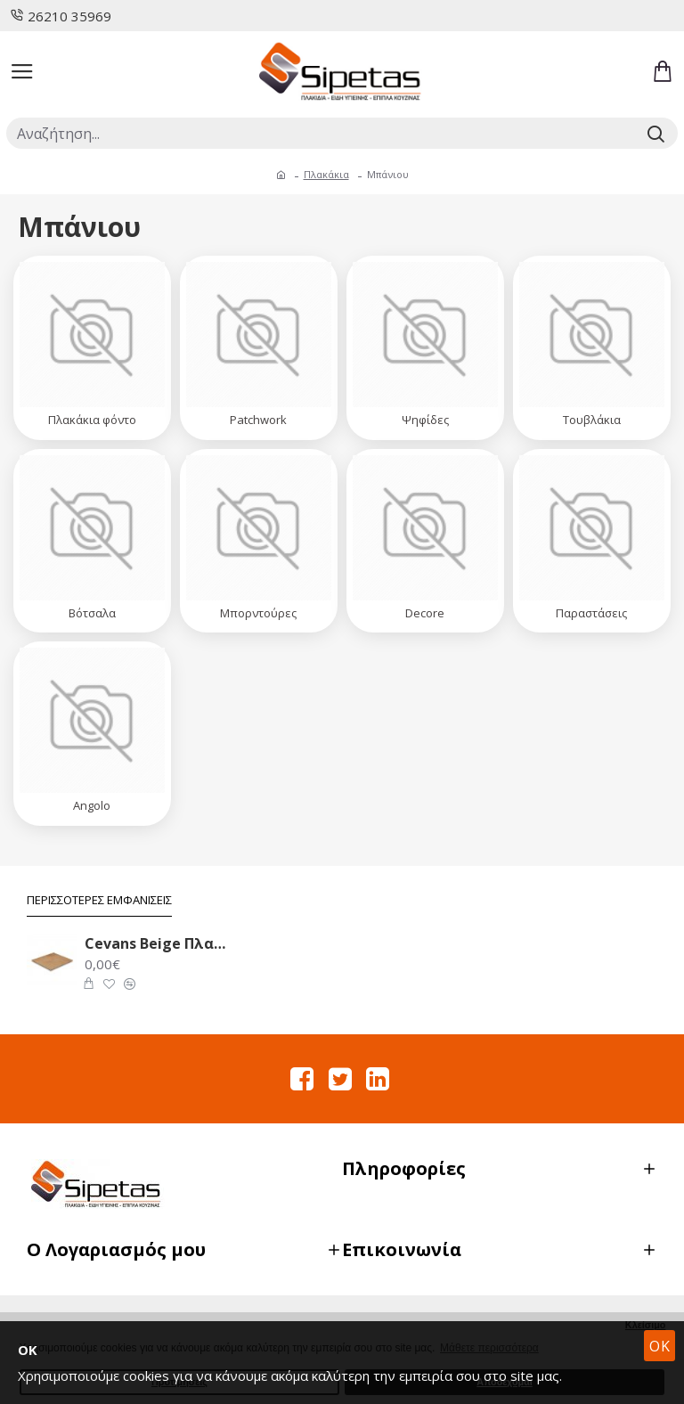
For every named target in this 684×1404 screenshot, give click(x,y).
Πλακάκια (326, 174)
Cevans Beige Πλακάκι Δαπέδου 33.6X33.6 (158, 944)
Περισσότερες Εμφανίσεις (99, 900)
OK (660, 1346)
